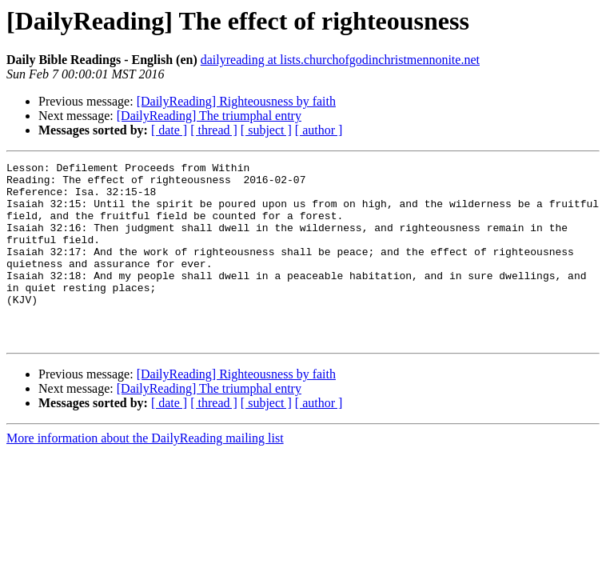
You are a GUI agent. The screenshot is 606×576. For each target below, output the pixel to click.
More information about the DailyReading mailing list (145, 474)
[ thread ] (213, 130)
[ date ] (169, 130)
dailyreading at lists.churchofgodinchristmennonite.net (340, 59)
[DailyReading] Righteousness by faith (236, 101)
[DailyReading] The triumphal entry (209, 115)
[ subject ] (266, 130)
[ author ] (319, 130)
